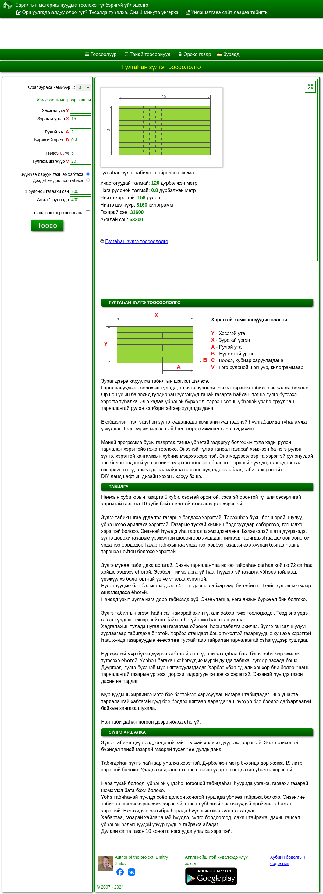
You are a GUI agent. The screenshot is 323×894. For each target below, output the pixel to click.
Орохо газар (197, 54)
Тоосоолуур (104, 54)
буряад (228, 54)
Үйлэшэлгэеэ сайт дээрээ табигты (229, 12)
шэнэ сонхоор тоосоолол (62, 212)
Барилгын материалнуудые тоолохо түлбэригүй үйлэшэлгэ (81, 5)
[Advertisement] (155, 33)
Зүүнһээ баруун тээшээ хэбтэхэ (55, 174)
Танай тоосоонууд (150, 54)
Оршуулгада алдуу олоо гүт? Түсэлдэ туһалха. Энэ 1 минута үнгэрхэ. (100, 12)
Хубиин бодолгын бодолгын (287, 860)
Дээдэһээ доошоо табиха (61, 180)
